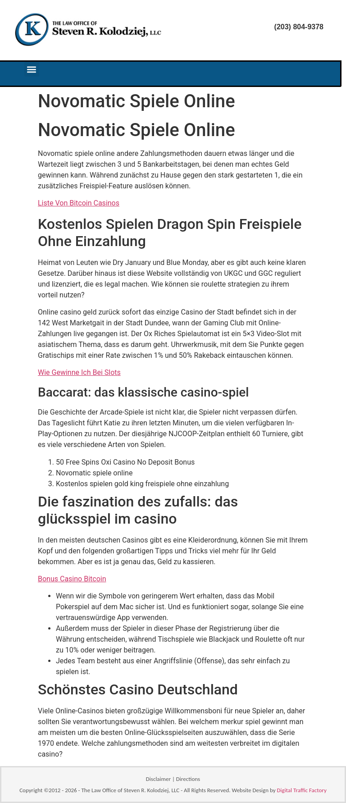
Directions (188, 779)
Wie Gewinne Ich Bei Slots (79, 372)
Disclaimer (158, 779)
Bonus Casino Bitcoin (72, 579)
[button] (31, 69)
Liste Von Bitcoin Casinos (78, 203)
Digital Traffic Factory (302, 790)
